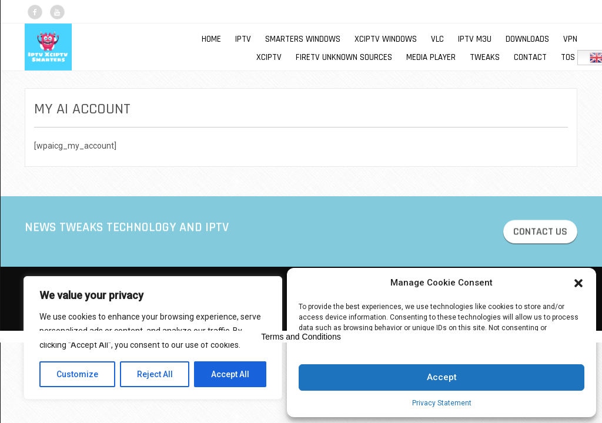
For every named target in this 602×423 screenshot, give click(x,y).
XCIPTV (269, 57)
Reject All (155, 374)
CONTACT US (540, 233)
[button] (578, 283)
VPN (570, 39)
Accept (442, 377)
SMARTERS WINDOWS (302, 39)
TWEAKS (485, 57)
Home (211, 39)
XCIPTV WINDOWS (385, 39)
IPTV (243, 39)
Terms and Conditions (300, 336)
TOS (568, 57)
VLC (437, 39)
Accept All (230, 374)
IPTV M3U (474, 39)
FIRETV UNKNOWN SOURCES (344, 57)
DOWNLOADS (527, 39)
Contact (530, 57)
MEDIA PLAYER (431, 57)
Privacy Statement (441, 403)
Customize (77, 374)
